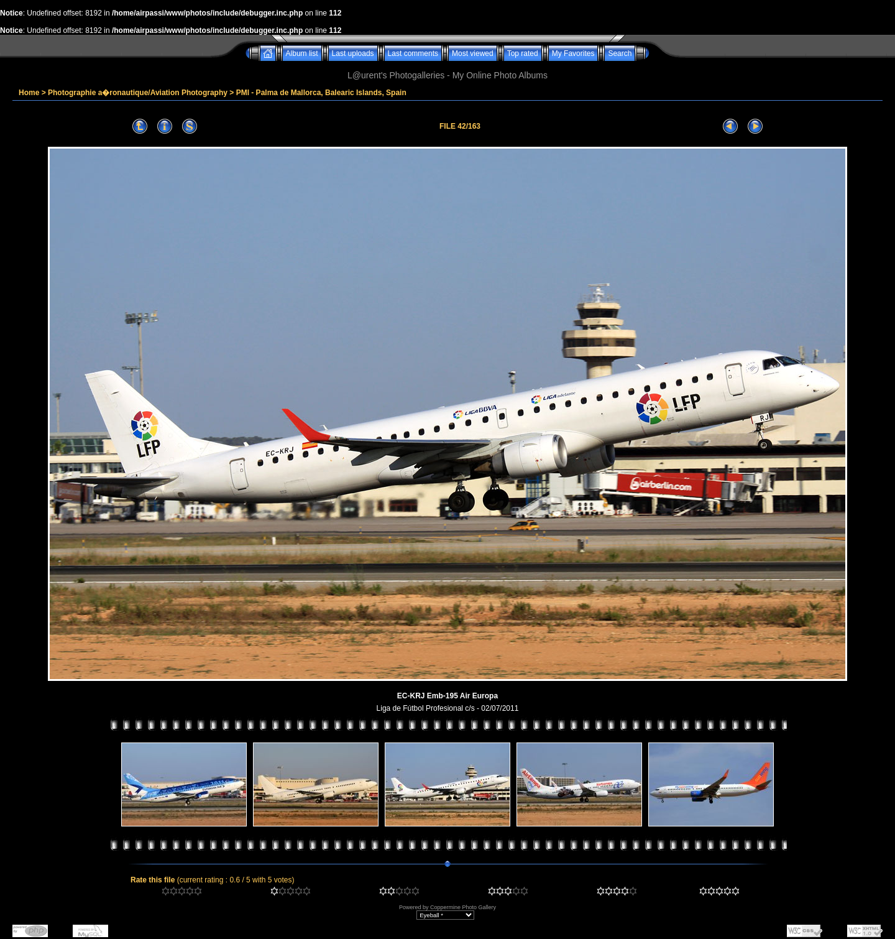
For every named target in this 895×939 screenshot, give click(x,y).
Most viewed (472, 53)
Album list (302, 53)
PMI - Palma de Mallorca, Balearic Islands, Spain (321, 92)
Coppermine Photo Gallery (463, 907)
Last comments (413, 53)
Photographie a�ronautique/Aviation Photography (137, 92)
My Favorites (573, 53)
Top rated (522, 53)
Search (619, 53)
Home (29, 92)
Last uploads (353, 53)
